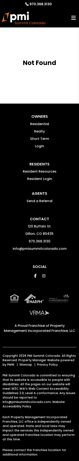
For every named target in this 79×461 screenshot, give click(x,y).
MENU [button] (73, 18)
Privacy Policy (47, 364)
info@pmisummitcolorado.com (40, 248)
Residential (39, 124)
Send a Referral (39, 201)
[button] (35, 276)
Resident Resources (39, 171)
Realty (39, 131)
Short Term (39, 138)
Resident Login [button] (39, 178)
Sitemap (25, 364)
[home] (23, 18)
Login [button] (39, 146)
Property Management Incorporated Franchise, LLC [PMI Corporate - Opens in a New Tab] (39, 328)
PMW (10, 364)
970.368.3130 (40, 4)
